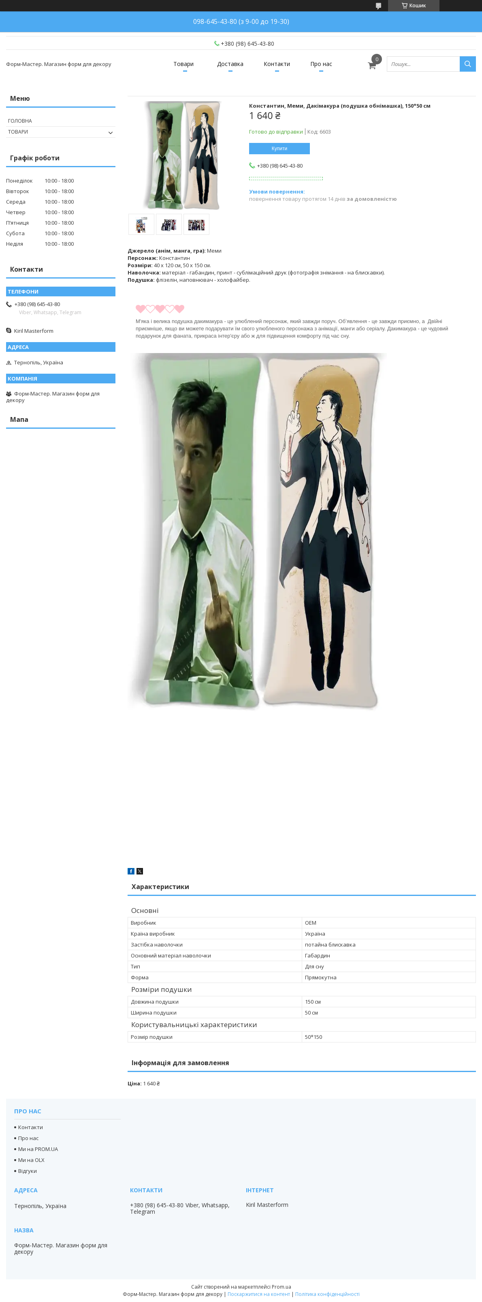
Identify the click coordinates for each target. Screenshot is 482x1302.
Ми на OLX (31, 1160)
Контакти (277, 64)
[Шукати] (468, 64)
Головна (20, 120)
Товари (183, 64)
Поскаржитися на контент (259, 1294)
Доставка (230, 64)
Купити (279, 148)
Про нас (321, 64)
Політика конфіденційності (327, 1294)
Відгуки (27, 1170)
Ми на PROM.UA (38, 1149)
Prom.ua (281, 1286)
